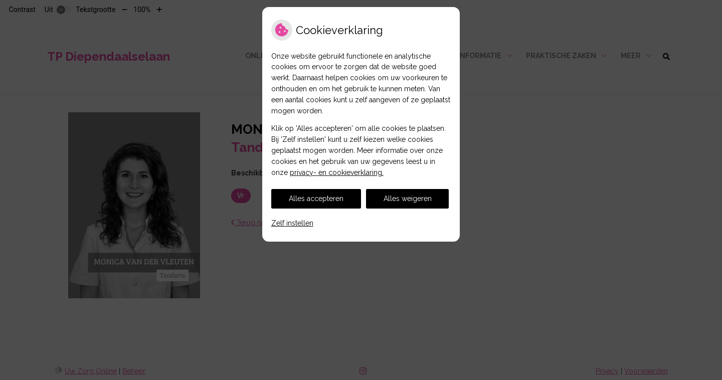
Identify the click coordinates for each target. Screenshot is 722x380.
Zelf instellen (292, 223)
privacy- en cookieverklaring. (337, 172)
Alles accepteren (316, 199)
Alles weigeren (408, 199)
